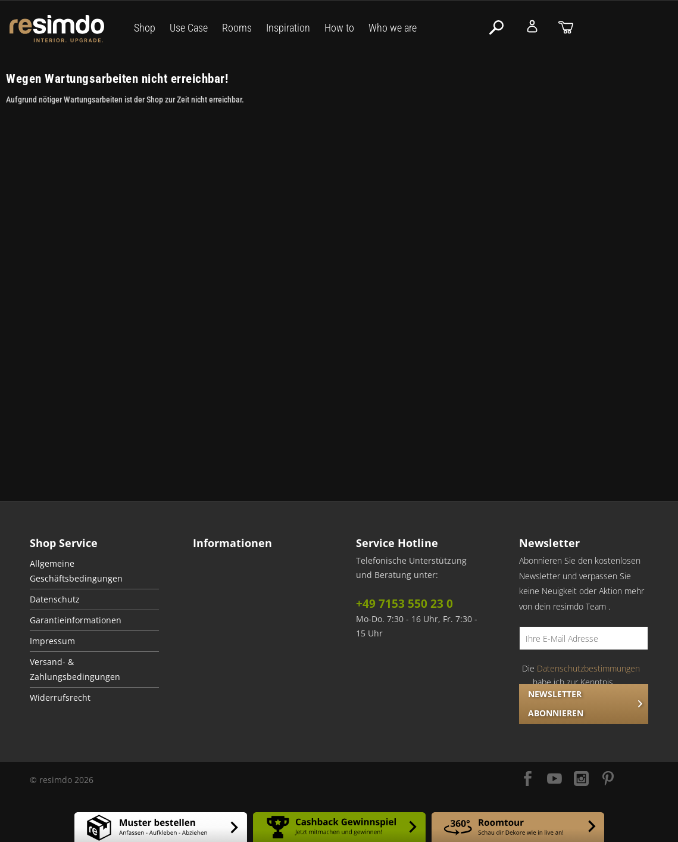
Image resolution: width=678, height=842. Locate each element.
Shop (144, 27)
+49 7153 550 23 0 (404, 603)
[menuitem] (94, 571)
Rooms (237, 27)
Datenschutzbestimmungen (588, 668)
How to (339, 27)
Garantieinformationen (75, 620)
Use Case (189, 27)
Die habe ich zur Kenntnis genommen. (581, 682)
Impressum (52, 641)
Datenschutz (55, 599)
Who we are (392, 27)
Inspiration (288, 27)
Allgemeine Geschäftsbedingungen (76, 571)
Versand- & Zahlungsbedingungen (75, 669)
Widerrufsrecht (60, 697)
